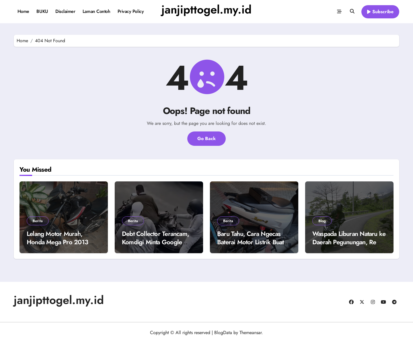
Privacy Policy (131, 11)
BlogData (223, 332)
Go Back (206, 138)
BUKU (42, 11)
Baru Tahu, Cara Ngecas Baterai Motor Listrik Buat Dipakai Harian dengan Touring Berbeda (250, 246)
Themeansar (250, 332)
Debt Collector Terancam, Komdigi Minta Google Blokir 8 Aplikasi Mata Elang (155, 246)
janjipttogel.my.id (206, 9)
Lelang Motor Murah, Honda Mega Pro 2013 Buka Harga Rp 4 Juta (57, 242)
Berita (38, 221)
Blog (322, 221)
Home (23, 11)
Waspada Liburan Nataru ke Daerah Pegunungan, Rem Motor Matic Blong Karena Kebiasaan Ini (348, 246)
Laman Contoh (96, 11)
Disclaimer (65, 11)
